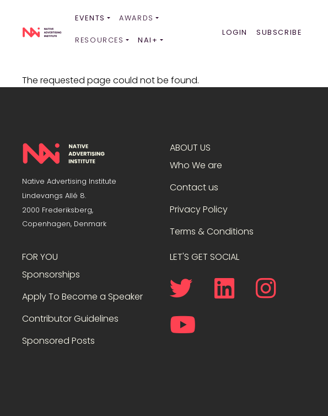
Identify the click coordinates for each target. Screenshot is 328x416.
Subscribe (279, 32)
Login (235, 32)
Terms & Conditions (212, 231)
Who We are (196, 165)
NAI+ (148, 40)
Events (90, 18)
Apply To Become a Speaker (82, 296)
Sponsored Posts (58, 340)
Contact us (194, 187)
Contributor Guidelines (70, 318)
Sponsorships (51, 274)
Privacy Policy (199, 209)
